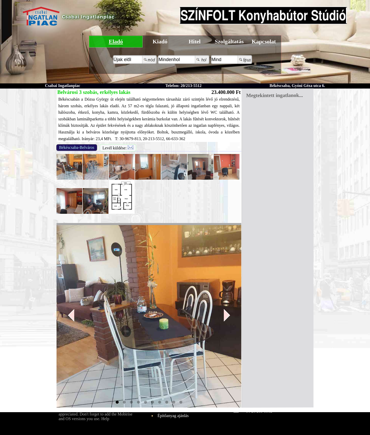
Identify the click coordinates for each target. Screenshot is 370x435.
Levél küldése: (118, 147)
